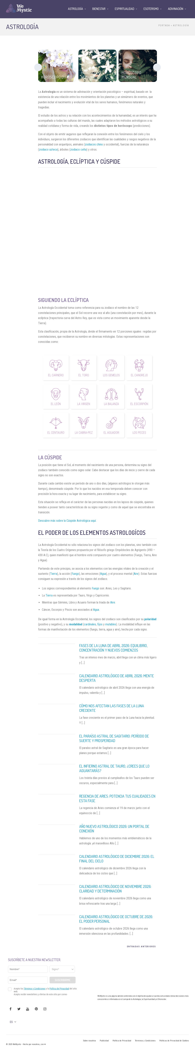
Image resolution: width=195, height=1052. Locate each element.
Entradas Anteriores (141, 946)
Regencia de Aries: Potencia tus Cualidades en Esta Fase (117, 798)
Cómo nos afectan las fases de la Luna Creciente (111, 708)
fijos (99, 624)
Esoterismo (151, 9)
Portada (164, 25)
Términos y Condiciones (145, 1040)
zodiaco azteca (48, 149)
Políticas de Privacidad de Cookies (174, 1040)
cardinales (90, 624)
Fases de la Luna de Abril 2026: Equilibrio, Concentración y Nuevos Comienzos (113, 648)
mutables (110, 624)
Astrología (75, 9)
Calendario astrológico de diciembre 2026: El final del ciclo (116, 858)
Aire (136, 574)
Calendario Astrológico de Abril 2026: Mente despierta (116, 678)
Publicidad (104, 1040)
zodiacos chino (94, 144)
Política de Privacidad (122, 1040)
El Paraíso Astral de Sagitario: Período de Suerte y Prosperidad (114, 738)
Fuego (75, 574)
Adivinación (175, 9)
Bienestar (98, 9)
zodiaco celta (78, 149)
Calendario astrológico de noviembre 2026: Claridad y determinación (115, 888)
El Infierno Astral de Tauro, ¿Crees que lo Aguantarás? (114, 768)
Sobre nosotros (89, 1040)
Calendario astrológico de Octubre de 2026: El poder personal (116, 919)
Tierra (53, 574)
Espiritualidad (124, 9)
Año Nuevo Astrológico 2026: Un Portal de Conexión (114, 828)
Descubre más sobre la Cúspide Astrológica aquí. (67, 520)
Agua (103, 574)
